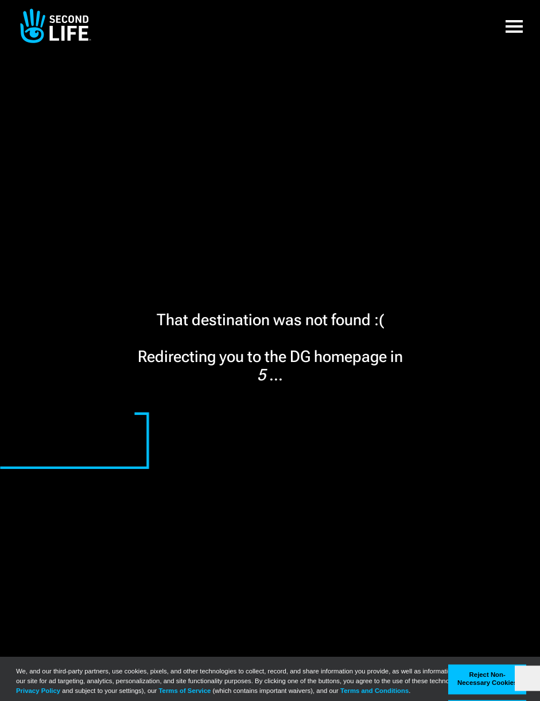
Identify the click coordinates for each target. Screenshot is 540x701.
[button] (514, 26)
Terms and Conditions (374, 690)
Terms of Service (185, 690)
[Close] (527, 678)
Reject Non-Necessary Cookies (487, 679)
